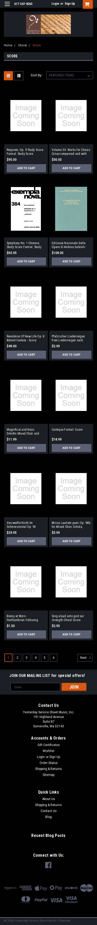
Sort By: (36, 75)
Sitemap (48, 775)
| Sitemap (64, 920)
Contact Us (49, 811)
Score (37, 45)
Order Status (49, 763)
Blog (48, 817)
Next (86, 657)
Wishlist (48, 751)
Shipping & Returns (48, 769)
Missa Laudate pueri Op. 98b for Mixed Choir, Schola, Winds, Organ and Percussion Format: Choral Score (71, 525)
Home (8, 45)
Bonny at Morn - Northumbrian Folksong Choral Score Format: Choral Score (25, 618)
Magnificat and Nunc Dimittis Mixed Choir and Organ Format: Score (23, 432)
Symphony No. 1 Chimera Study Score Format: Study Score (24, 245)
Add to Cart (26, 168)
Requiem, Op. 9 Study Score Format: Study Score (25, 152)
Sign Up (70, 3)
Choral (22, 45)
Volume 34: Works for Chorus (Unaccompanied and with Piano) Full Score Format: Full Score (71, 152)
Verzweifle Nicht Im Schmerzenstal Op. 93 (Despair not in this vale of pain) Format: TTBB (24, 525)
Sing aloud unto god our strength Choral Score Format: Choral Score (68, 618)
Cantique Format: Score (67, 429)
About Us (48, 799)
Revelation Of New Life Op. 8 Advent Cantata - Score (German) (25, 338)
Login (55, 3)
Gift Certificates (49, 745)
